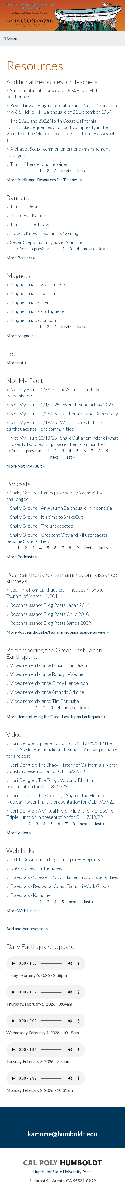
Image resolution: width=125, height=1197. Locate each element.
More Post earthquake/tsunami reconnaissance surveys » (57, 631)
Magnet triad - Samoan (33, 320)
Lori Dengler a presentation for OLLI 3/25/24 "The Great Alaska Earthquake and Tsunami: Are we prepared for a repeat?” (62, 749)
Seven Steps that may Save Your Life (46, 242)
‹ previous (41, 248)
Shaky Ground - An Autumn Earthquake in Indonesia (61, 508)
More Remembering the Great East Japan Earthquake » (55, 716)
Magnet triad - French (32, 302)
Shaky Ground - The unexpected (41, 526)
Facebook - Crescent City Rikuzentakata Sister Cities (64, 877)
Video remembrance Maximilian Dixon (48, 665)
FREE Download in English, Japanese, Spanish (56, 859)
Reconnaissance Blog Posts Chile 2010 (49, 614)
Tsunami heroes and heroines (39, 164)
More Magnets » (21, 335)
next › (66, 170)
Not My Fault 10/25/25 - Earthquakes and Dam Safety (64, 413)
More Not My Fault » (25, 465)
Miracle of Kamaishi (30, 215)
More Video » (18, 832)
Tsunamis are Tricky (29, 224)
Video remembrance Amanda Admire (47, 692)
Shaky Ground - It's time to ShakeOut (46, 517)
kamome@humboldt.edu (62, 1134)
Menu (10, 38)
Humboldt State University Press (62, 1171)
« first (22, 248)
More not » (16, 362)
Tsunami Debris (25, 206)
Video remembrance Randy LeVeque (47, 674)
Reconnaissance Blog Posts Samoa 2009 (50, 623)
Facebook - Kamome (30, 895)
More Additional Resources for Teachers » (44, 179)
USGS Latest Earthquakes (36, 868)
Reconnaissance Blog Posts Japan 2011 (50, 605)
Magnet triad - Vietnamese (37, 284)
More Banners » (20, 257)
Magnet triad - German (33, 293)
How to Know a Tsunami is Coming (44, 233)
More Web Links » (23, 910)
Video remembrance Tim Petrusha (44, 701)
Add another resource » (27, 928)
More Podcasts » (21, 556)
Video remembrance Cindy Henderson (49, 683)
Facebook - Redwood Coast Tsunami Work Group (59, 886)
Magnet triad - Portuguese (37, 311)
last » (81, 170)
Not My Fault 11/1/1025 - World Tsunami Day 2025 (62, 404)
